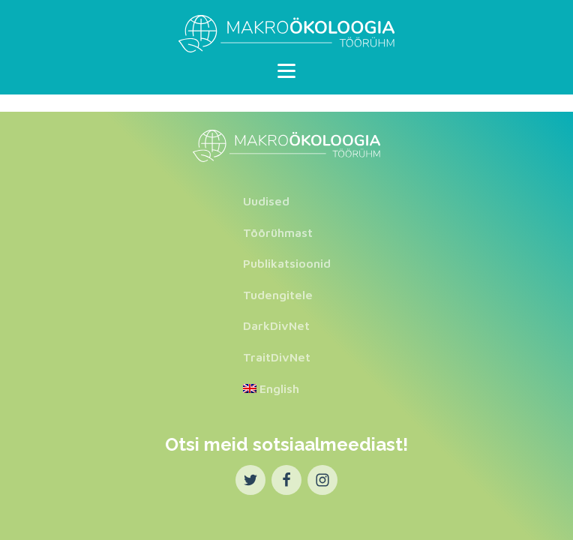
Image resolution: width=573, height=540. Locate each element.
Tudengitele (278, 295)
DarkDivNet (276, 325)
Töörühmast (278, 232)
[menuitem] (287, 389)
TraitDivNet (276, 357)
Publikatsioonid (287, 263)
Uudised (266, 201)
